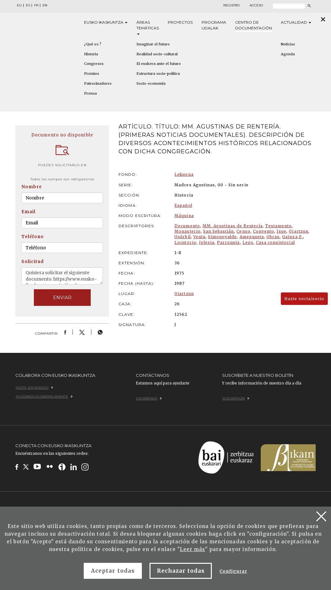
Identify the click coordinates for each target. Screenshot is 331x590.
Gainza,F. (292, 236)
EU (19, 5)
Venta (199, 236)
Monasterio (187, 231)
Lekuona (183, 174)
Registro (231, 5)
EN (44, 5)
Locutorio (185, 242)
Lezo (247, 242)
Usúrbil (182, 236)
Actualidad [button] (296, 22)
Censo (243, 231)
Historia (91, 54)
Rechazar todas (181, 570)
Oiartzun (298, 231)
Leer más (192, 549)
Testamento (278, 225)
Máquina (184, 215)
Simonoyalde (222, 236)
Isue (281, 231)
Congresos (94, 63)
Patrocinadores (98, 83)
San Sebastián (218, 231)
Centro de (253, 25)
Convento (263, 231)
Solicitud (32, 261)
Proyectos (180, 22)
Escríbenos (149, 398)
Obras (273, 236)
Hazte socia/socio (304, 298)
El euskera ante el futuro (158, 63)
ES (28, 5)
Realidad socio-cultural (157, 54)
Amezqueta (252, 236)
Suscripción (236, 398)
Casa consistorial (275, 242)
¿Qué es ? (92, 44)
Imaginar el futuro (153, 44)
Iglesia (206, 242)
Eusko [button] (105, 22)
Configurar (233, 571)
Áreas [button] (147, 27)
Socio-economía (151, 83)
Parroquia (228, 242)
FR (36, 5)
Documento (187, 225)
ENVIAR (62, 297)
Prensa (90, 93)
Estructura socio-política (158, 73)
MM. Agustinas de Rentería (233, 225)
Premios (91, 73)
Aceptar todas (113, 570)
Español (183, 205)
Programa (214, 25)
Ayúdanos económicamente (44, 396)
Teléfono (32, 236)
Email (28, 211)
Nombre (31, 187)
